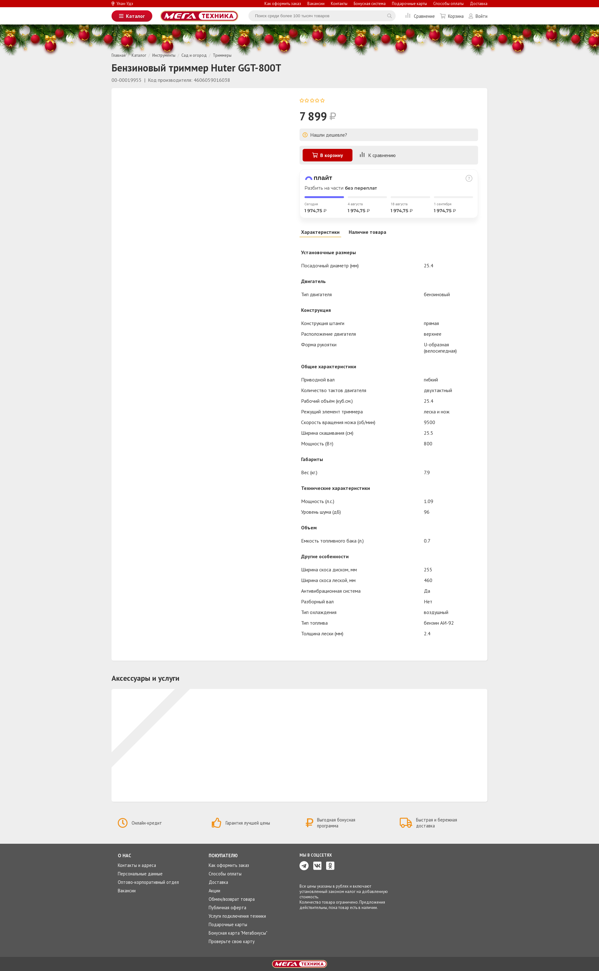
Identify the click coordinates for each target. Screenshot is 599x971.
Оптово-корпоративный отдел (148, 882)
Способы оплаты (448, 3)
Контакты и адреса (137, 865)
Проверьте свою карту (232, 941)
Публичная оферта (227, 908)
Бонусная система (370, 3)
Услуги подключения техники (237, 916)
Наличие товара (367, 232)
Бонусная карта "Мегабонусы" (238, 933)
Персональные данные (140, 874)
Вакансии (316, 3)
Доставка (478, 3)
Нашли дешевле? (325, 135)
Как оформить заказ (282, 3)
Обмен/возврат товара (232, 899)
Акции (214, 891)
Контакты (339, 3)
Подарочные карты (409, 3)
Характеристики (320, 232)
